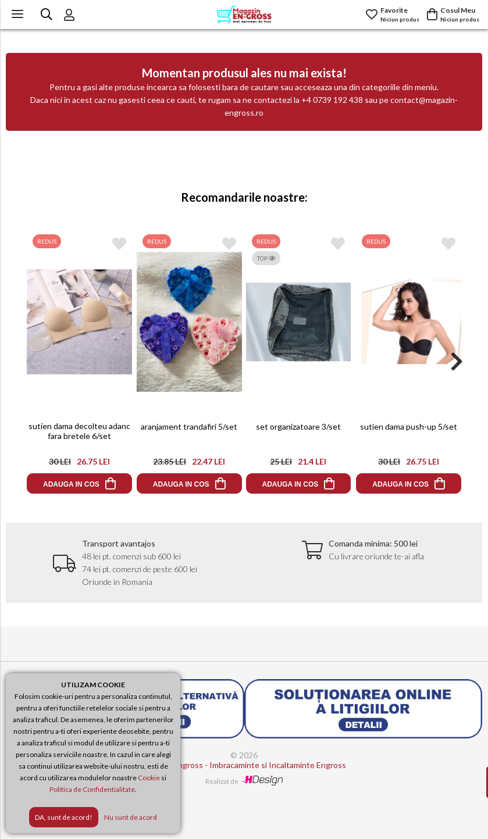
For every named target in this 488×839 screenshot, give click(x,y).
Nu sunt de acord (130, 817)
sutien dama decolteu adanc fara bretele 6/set (79, 431)
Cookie (149, 777)
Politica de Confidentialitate (92, 789)
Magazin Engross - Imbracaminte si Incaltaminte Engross (244, 765)
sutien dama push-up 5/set (408, 426)
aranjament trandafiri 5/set (189, 426)
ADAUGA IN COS (71, 484)
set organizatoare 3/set (299, 426)
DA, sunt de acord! (63, 817)
